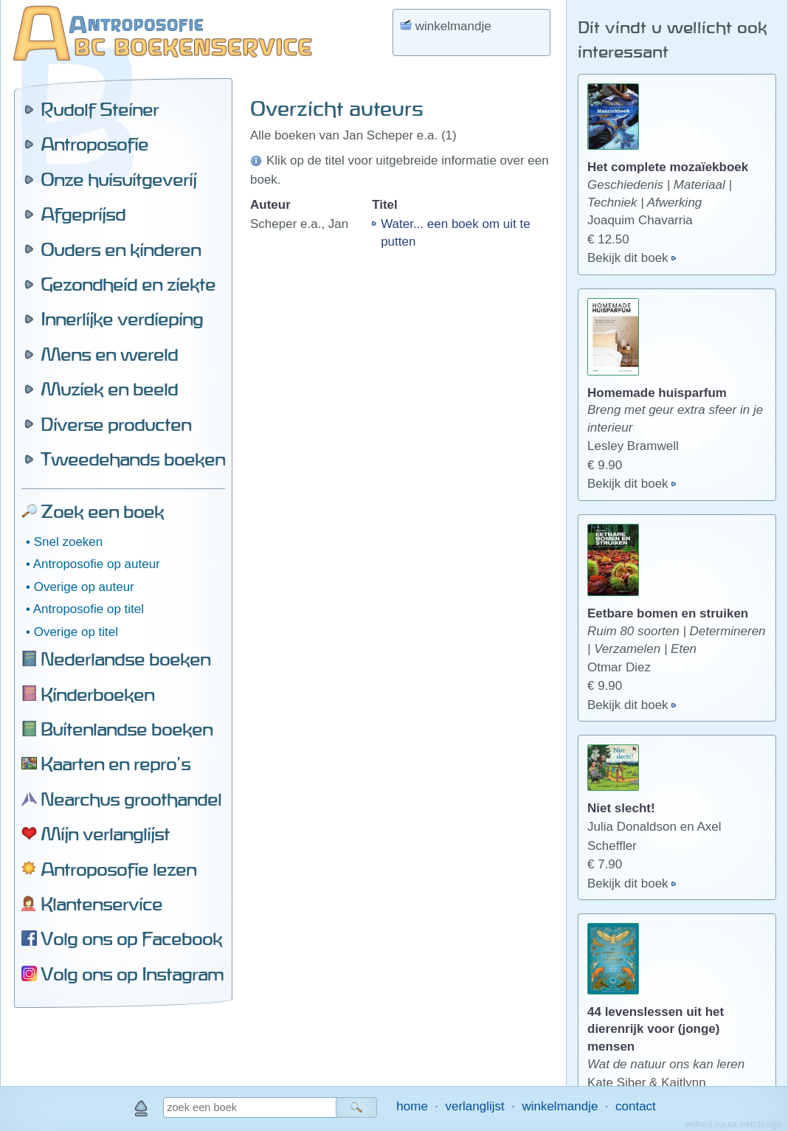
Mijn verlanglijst (105, 833)
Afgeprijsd (83, 214)
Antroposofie (94, 144)
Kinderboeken (97, 694)
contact (635, 1106)
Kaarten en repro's (115, 763)
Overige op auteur (84, 587)
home (412, 1106)
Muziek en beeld (109, 388)
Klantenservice (101, 903)
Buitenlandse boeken (126, 729)
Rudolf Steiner (100, 109)
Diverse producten (116, 424)
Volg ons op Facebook (131, 938)
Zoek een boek (102, 511)
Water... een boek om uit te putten (455, 233)
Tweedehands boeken (133, 459)
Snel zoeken (68, 542)
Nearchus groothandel (131, 799)
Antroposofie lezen (118, 869)
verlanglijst (474, 1106)
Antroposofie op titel (88, 609)
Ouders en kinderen (121, 249)
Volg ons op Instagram (132, 974)
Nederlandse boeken (125, 658)
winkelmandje (560, 1106)
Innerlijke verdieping (122, 318)
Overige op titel (76, 632)
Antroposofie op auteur (96, 564)
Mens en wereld (109, 354)
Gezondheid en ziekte (128, 284)
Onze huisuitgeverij (118, 179)
